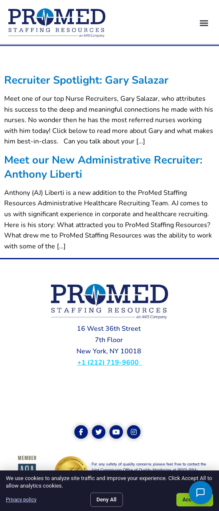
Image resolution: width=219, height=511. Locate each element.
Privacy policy (21, 500)
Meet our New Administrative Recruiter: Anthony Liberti (103, 167)
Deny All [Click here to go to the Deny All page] (107, 499)
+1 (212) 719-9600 (108, 362)
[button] (204, 23)
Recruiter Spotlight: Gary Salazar (86, 80)
